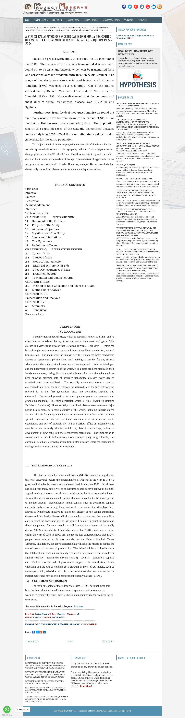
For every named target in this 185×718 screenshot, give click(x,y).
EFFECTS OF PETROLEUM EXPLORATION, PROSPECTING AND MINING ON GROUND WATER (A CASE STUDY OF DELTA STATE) (45, 674)
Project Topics (42, 19)
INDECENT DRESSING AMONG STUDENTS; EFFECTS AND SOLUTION (137, 104)
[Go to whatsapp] (7, 709)
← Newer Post (32, 641)
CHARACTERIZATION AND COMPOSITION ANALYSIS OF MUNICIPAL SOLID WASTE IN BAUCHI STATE (45, 690)
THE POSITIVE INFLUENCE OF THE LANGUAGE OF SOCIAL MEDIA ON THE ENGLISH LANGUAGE (135, 211)
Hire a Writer (57, 20)
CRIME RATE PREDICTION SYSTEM (134, 179)
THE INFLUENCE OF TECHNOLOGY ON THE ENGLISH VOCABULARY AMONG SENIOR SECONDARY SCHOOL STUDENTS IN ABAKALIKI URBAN (137, 232)
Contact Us (128, 20)
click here (78, 606)
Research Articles (91, 20)
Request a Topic (73, 20)
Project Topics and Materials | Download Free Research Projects (101, 711)
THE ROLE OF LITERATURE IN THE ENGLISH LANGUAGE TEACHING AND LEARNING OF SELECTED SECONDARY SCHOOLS (136, 194)
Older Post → (108, 641)
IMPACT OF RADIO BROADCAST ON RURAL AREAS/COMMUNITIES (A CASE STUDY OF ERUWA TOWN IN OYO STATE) (137, 268)
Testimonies (142, 20)
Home (27, 20)
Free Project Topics (125, 165)
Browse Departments (111, 20)
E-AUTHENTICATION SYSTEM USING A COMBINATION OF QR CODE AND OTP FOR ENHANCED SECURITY (137, 251)
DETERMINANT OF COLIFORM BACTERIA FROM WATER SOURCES (44, 682)
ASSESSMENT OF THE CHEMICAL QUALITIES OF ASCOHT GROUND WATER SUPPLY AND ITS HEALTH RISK (46, 699)
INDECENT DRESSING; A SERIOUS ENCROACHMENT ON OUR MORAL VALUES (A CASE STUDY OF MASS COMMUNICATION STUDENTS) (137, 147)
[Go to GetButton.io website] (7, 715)
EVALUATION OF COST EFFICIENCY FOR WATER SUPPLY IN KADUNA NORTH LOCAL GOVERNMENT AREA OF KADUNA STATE (46, 665)
